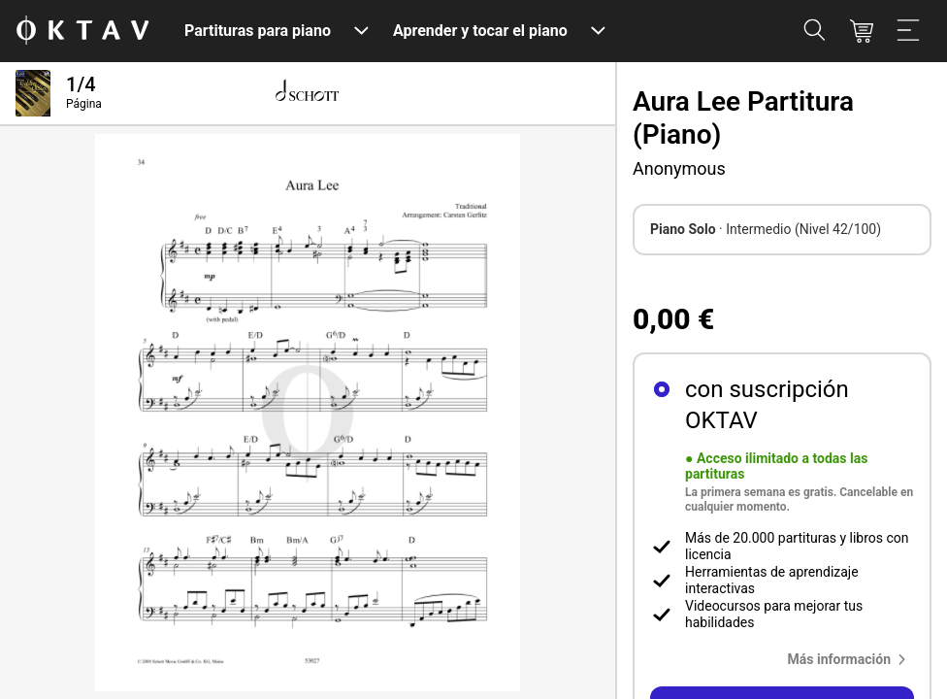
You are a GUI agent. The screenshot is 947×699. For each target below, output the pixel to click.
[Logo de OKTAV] (82, 32)
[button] (851, 659)
